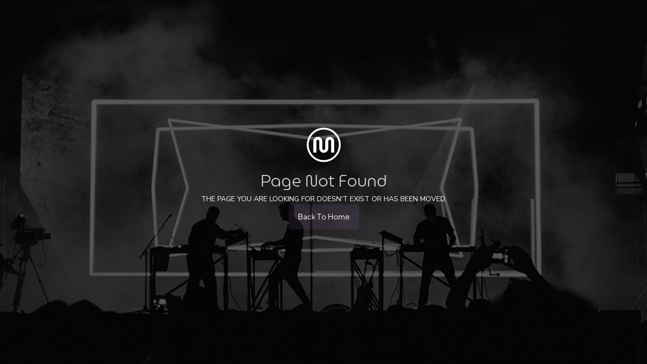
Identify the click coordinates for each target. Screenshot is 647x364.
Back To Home (324, 216)
